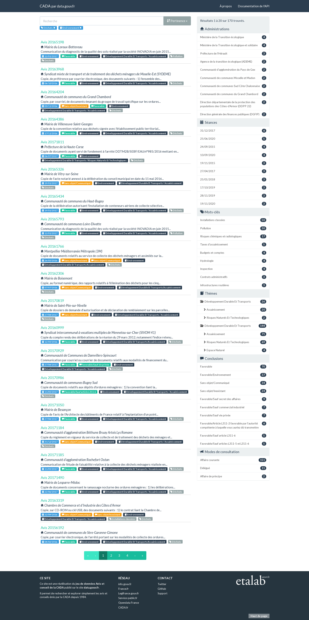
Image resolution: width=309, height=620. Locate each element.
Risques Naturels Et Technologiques (234, 318)
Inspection (233, 269)
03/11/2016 (49, 106)
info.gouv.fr (124, 584)
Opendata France (128, 602)
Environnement (89, 56)
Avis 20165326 (52, 169)
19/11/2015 (233, 163)
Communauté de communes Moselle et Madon (233, 78)
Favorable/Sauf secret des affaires (233, 399)
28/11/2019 (233, 196)
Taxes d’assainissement (233, 244)
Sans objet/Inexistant (74, 106)
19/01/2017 (49, 183)
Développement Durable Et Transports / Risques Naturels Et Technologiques (84, 160)
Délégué (233, 468)
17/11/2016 (49, 133)
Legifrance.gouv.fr (128, 593)
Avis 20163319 (52, 500)
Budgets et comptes (233, 253)
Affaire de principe (233, 476)
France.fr (123, 588)
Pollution (176, 56)
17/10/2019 (233, 188)
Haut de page (259, 616)
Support (162, 593)
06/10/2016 (49, 83)
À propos (226, 6)
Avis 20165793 (52, 219)
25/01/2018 (233, 179)
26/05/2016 (49, 260)
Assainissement (234, 310)
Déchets (48, 60)
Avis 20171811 (52, 142)
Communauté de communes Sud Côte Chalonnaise (233, 86)
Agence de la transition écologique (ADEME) (233, 62)
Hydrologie (233, 261)
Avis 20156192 (52, 527)
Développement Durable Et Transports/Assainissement (73, 264)
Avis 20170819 (52, 300)
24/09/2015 (233, 147)
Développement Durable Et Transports (233, 302)
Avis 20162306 (52, 273)
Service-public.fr (127, 598)
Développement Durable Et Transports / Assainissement (134, 56)
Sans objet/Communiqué (76, 183)
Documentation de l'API (253, 6)
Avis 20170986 (52, 377)
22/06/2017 (49, 491)
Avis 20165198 (52, 42)
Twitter (162, 584)
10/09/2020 (233, 155)
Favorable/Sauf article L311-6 (79, 392)
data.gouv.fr (66, 6)
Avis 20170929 (52, 350)
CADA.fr (123, 607)
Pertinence (177, 21)
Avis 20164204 (52, 92)
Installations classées (122, 519)
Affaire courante (233, 460)
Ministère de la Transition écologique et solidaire (233, 45)
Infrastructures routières (233, 285)
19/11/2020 (233, 204)
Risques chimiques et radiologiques (233, 236)
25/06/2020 (233, 139)
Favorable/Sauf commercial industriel (233, 407)
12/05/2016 (49, 341)
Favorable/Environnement (233, 375)
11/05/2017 (49, 392)
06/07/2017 (49, 156)
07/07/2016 (49, 287)
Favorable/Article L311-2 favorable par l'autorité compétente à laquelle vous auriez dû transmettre (233, 425)
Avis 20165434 (52, 196)
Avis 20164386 (52, 119)
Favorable (68, 56)
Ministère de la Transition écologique (233, 37)
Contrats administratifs (233, 277)
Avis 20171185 (52, 454)
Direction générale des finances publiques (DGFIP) (233, 114)
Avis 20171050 (52, 405)
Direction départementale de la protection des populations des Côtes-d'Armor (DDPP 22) (233, 104)
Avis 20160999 (52, 327)
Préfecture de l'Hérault (233, 54)
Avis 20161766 (52, 246)
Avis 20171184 (52, 427)
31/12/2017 (49, 441)
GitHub (162, 588)
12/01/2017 (49, 56)
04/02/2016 (49, 541)
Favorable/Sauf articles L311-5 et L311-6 (233, 444)
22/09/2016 (49, 514)
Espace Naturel (234, 350)
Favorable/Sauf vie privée (94, 364)
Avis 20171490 (52, 477)
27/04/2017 (49, 314)
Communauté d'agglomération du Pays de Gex (233, 70)
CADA (45, 6)
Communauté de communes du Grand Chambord (233, 94)
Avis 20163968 (52, 69)
